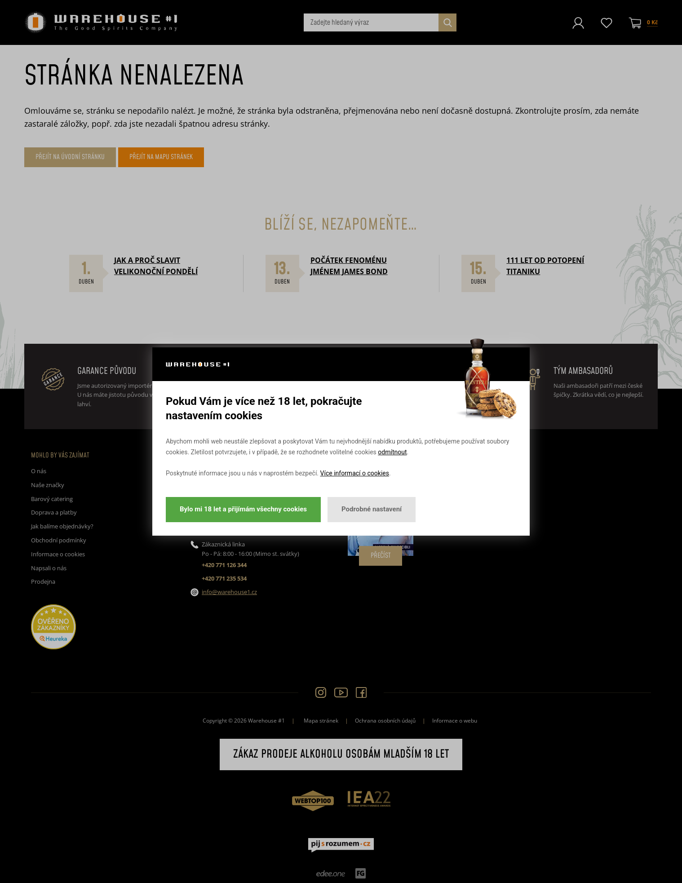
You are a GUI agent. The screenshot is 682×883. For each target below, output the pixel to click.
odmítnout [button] (392, 452)
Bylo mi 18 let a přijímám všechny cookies (243, 509)
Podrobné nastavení (371, 509)
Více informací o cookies (354, 473)
